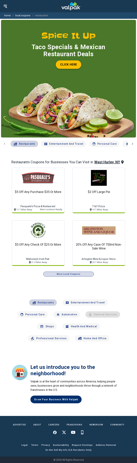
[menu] (5, 6)
